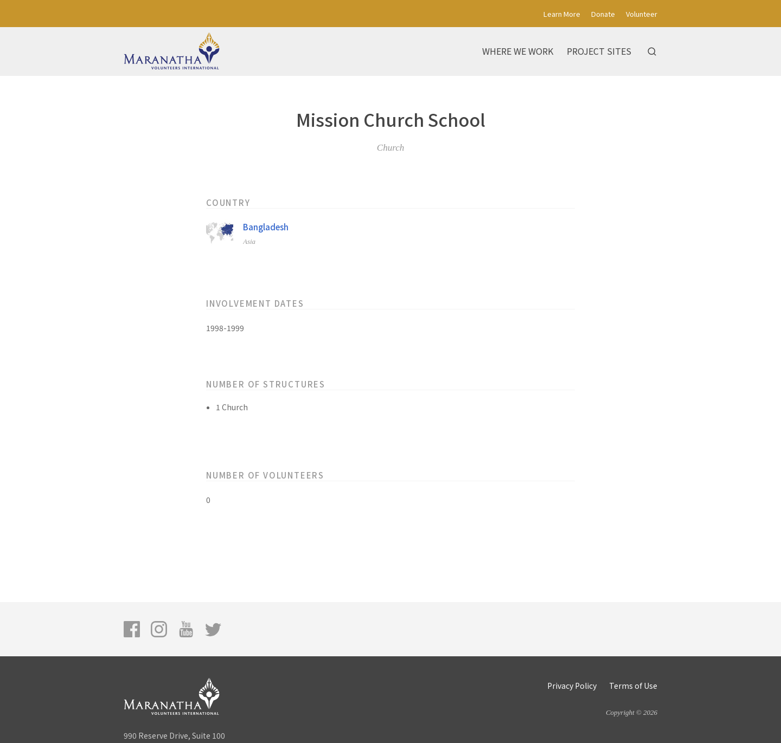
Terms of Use (633, 685)
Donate (603, 14)
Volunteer (641, 14)
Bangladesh (266, 226)
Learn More (561, 14)
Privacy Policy (572, 685)
